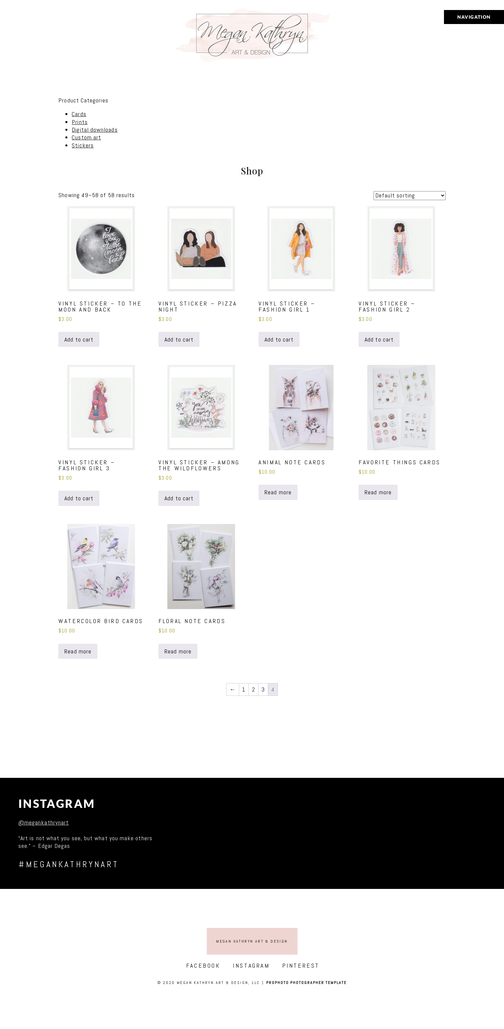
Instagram (56, 803)
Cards (79, 114)
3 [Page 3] (263, 689)
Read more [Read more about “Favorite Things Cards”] (378, 492)
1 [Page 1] (243, 689)
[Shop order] (410, 195)
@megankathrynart (43, 822)
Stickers (83, 145)
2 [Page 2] (253, 689)
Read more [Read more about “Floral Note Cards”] (177, 651)
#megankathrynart (68, 864)
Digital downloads (94, 129)
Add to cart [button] (78, 339)
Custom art (86, 137)
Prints (79, 122)
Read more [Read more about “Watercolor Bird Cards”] (77, 651)
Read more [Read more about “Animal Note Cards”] (278, 492)
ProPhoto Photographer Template (306, 982)
